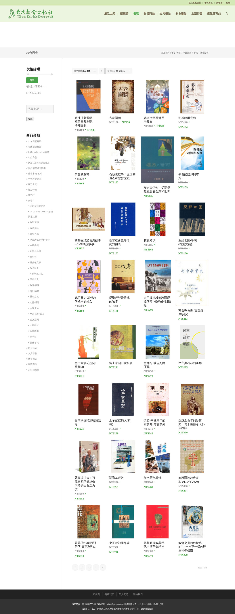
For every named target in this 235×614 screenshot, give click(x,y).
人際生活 (34, 308)
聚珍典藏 (34, 234)
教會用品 (32, 359)
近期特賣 (32, 189)
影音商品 (32, 348)
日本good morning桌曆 (38, 152)
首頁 (179, 53)
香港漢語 (34, 228)
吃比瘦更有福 (34, 146)
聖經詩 (31, 195)
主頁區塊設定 (195, 3)
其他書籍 (34, 342)
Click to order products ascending (102, 72)
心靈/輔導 (34, 302)
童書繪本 (34, 331)
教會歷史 (34, 268)
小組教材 (34, 325)
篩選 (32, 80)
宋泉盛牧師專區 (37, 206)
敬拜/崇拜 (34, 285)
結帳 (228, 3)
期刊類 (33, 337)
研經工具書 (35, 251)
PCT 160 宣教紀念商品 (39, 163)
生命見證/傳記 (37, 314)
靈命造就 (34, 296)
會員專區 (209, 3)
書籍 (196, 53)
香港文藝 (34, 222)
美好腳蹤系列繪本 (37, 168)
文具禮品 (32, 353)
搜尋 (30, 119)
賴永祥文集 (37, 273)
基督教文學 (35, 262)
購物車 (219, 3)
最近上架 (32, 184)
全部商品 (187, 53)
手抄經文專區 (34, 179)
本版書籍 (34, 245)
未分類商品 (33, 369)
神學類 (33, 257)
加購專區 (32, 364)
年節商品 (32, 157)
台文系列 (34, 319)
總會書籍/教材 (35, 173)
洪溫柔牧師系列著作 (40, 239)
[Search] (226, 13)
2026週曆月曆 (34, 141)
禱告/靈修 (34, 291)
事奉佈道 (34, 279)
